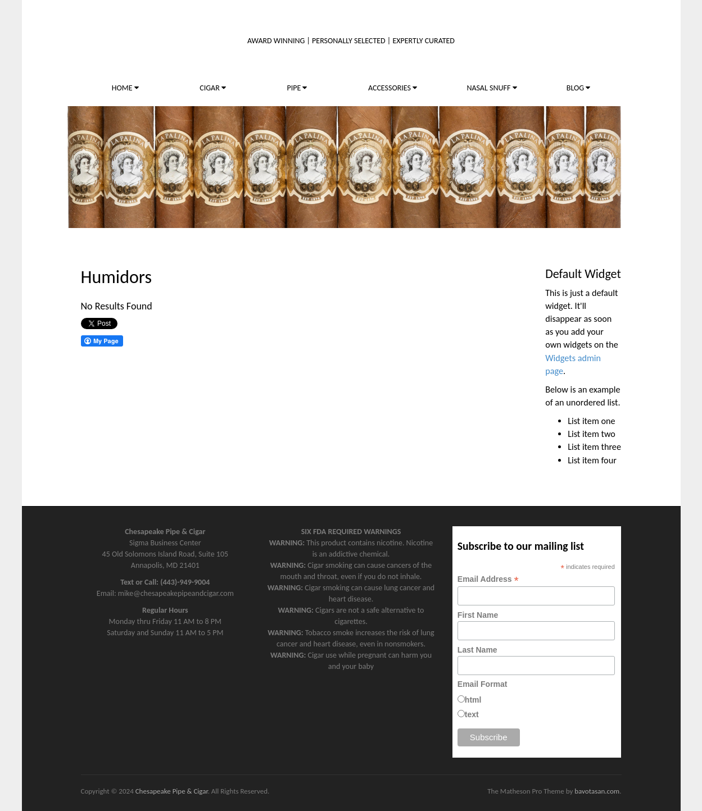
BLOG (578, 88)
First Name (478, 614)
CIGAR (213, 88)
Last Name (477, 649)
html (473, 699)
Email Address (488, 579)
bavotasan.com (596, 791)
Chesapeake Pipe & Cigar (171, 791)
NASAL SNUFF (492, 88)
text (472, 714)
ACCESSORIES (392, 88)
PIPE (297, 88)
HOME (125, 88)
